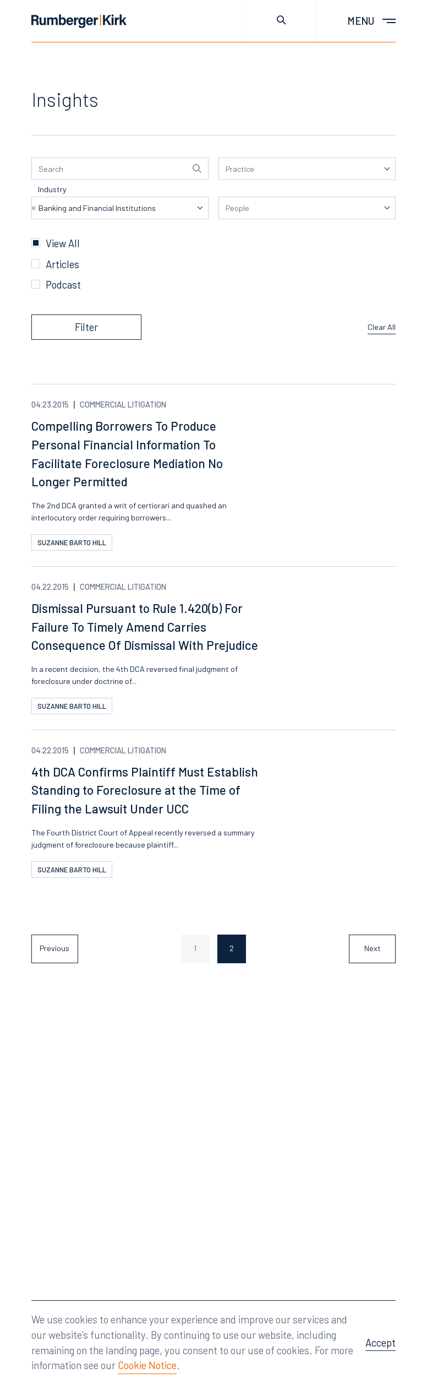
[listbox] (307, 169)
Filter (86, 327)
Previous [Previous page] (54, 948)
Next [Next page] (372, 948)
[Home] (79, 21)
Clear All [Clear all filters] (382, 327)
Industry (52, 189)
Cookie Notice (147, 1365)
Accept (380, 1342)
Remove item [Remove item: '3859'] (33, 208)
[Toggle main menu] (356, 21)
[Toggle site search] (281, 21)
